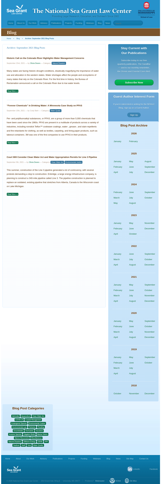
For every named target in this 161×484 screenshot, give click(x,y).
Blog (99, 23)
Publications (56, 23)
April (116, 172)
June (131, 167)
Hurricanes (29, 431)
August (148, 161)
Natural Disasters (58, 63)
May (131, 161)
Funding (79, 23)
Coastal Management (33, 420)
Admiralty (15, 416)
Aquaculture (25, 416)
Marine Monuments (22, 438)
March (117, 197)
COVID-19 (19, 420)
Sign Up (134, 115)
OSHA (40, 442)
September (150, 167)
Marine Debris (42, 434)
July (131, 172)
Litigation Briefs (29, 434)
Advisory (43, 23)
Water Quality (56, 111)
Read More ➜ (13, 91)
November (150, 223)
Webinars (90, 23)
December (150, 172)
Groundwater (18, 431)
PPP (46, 442)
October (148, 197)
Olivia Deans (35, 63)
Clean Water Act (57, 162)
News (107, 23)
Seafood (16, 445)
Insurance (39, 431)
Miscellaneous (36, 438)
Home (10, 23)
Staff (23, 445)
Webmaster (100, 481)
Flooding (41, 427)
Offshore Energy (29, 442)
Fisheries (32, 427)
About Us (21, 23)
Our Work (32, 23)
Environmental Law (19, 427)
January (117, 141)
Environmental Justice (73, 162)
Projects (68, 23)
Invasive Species (15, 434)
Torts (29, 445)
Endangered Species (19, 423)
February (133, 141)
